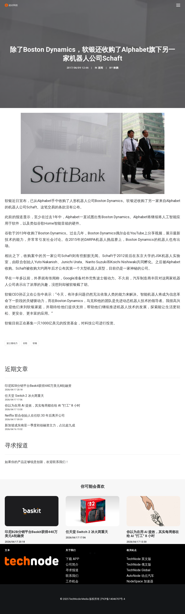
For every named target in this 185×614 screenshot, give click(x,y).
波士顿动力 (12, 343)
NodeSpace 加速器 (140, 581)
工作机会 (72, 581)
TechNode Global (138, 570)
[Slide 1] (90, 553)
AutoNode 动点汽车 (140, 576)
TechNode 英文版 (139, 559)
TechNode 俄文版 (139, 564)
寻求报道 (72, 570)
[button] (178, 5)
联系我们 (59, 462)
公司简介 (72, 564)
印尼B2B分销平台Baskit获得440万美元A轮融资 (38, 386)
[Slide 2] (95, 553)
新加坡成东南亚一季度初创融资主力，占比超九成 (40, 425)
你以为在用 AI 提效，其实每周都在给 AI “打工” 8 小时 (42, 405)
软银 (35, 343)
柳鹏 (115, 67)
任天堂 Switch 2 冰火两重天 (24, 396)
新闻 (100, 67)
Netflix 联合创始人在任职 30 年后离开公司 (35, 415)
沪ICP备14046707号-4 (112, 598)
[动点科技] (11, 5)
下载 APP (72, 559)
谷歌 (25, 343)
